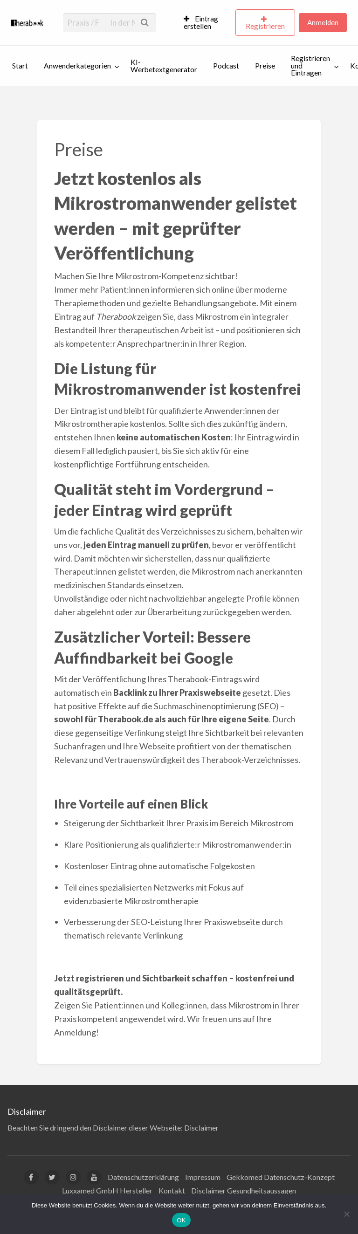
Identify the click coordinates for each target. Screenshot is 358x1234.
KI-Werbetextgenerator (164, 66)
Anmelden (322, 22)
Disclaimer (201, 1127)
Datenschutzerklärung (143, 1176)
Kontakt (171, 1190)
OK (181, 1220)
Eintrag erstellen (201, 22)
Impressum (202, 1176)
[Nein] (346, 1214)
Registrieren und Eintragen (310, 65)
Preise (265, 66)
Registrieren (265, 26)
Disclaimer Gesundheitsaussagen (243, 1190)
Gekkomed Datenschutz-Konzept (281, 1176)
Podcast (226, 66)
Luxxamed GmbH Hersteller (107, 1190)
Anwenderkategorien (77, 66)
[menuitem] (205, 22)
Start (20, 66)
